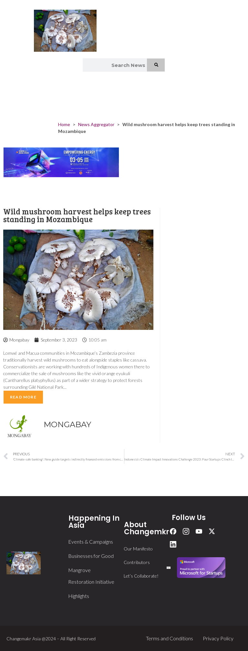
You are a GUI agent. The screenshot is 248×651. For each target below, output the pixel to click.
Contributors (137, 562)
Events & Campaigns (90, 541)
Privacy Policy (218, 638)
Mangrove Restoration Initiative (91, 576)
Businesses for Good (91, 556)
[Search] (156, 65)
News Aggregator (96, 124)
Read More (23, 397)
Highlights (78, 596)
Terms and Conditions (169, 638)
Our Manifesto (138, 548)
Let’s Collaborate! (141, 576)
